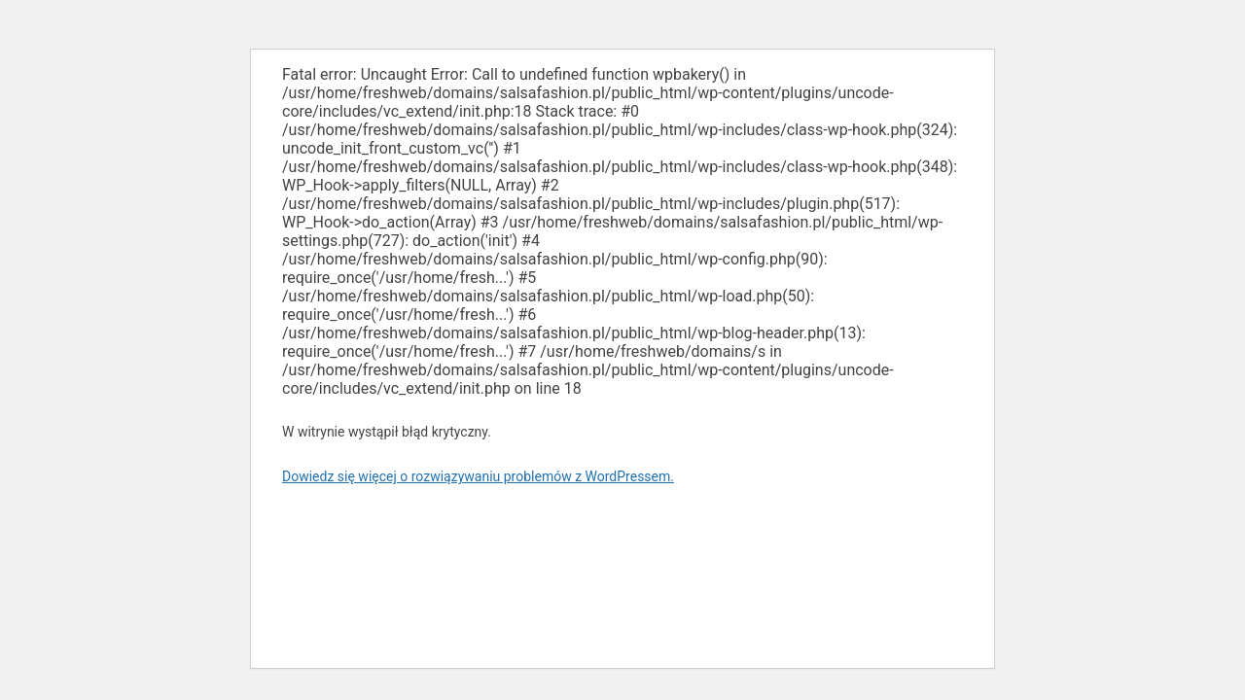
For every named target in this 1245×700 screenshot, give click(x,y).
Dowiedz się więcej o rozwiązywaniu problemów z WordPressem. (478, 476)
